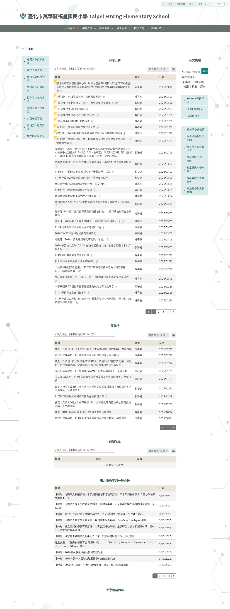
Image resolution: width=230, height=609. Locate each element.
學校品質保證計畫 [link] (36, 78)
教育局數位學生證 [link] (36, 61)
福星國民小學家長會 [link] (195, 169)
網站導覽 (181, 4)
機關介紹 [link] (87, 28)
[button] (77, 28)
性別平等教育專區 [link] (36, 99)
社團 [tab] (186, 86)
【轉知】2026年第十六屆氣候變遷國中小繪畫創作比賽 (85, 558)
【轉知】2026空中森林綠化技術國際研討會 (79, 552)
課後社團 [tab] (199, 82)
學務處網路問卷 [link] (36, 135)
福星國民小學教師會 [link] (195, 179)
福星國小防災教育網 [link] (195, 190)
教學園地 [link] (104, 28)
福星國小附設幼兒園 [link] (195, 137)
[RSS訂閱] (173, 69)
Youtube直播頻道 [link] (195, 100)
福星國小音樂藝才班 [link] (195, 148)
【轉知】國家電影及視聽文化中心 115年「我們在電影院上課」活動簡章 (95, 536)
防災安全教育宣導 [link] (36, 127)
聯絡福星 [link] (156, 28)
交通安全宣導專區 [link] (36, 109)
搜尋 (205, 71)
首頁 (191, 4)
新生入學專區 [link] (34, 70)
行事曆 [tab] (186, 82)
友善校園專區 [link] (34, 118)
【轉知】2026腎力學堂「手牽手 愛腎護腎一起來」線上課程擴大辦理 (93, 564)
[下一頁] (173, 311)
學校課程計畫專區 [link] (36, 88)
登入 (171, 4)
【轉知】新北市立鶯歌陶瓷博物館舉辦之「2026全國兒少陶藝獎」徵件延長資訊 (99, 514)
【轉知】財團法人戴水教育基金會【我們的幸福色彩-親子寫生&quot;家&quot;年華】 (102, 520)
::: (163, 4)
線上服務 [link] (122, 28)
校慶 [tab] (194, 86)
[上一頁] (148, 311)
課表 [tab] (202, 86)
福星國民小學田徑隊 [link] (195, 158)
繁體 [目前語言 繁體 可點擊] (202, 4)
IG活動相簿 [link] (193, 115)
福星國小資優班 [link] (195, 129)
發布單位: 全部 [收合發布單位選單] (157, 69)
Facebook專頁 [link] (195, 108)
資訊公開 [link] (139, 28)
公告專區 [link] (70, 28)
